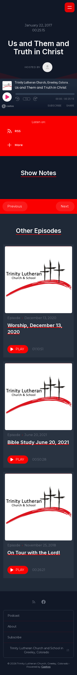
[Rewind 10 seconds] (17, 99)
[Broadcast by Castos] (8, 106)
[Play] (6, 96)
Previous (15, 206)
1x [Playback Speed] (26, 98)
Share (70, 105)
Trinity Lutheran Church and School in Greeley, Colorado (39, 650)
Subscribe (54, 105)
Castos (46, 666)
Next (65, 206)
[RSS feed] (34, 602)
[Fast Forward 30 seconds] (35, 99)
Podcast (14, 615)
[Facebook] (43, 602)
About (12, 626)
